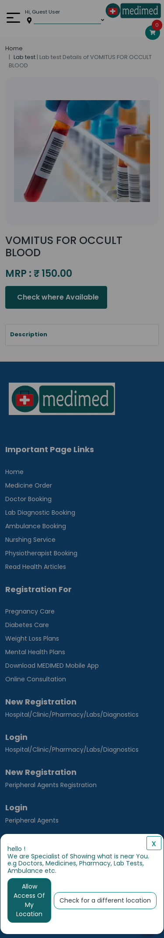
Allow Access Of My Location (29, 900)
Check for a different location (105, 900)
